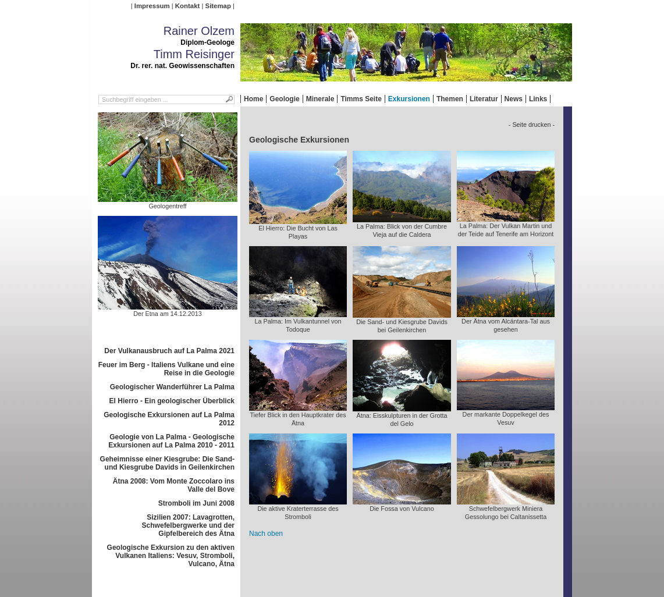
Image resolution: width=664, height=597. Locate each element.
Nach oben (266, 534)
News (514, 99)
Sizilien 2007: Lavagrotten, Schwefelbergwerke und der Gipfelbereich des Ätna (188, 525)
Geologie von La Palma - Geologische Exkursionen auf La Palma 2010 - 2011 (171, 441)
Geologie (284, 99)
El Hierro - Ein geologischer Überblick (172, 401)
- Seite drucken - (532, 124)
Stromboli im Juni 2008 (196, 503)
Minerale (320, 99)
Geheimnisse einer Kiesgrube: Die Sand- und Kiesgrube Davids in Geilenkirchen (167, 463)
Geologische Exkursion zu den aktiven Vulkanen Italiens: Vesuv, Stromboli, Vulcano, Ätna (171, 555)
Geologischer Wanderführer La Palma (172, 387)
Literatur (484, 99)
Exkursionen (409, 99)
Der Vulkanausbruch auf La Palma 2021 (169, 351)
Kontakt (187, 5)
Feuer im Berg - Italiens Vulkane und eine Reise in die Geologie (166, 369)
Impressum (152, 5)
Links (538, 99)
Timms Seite (360, 99)
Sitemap (218, 5)
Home (253, 99)
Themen (449, 99)
